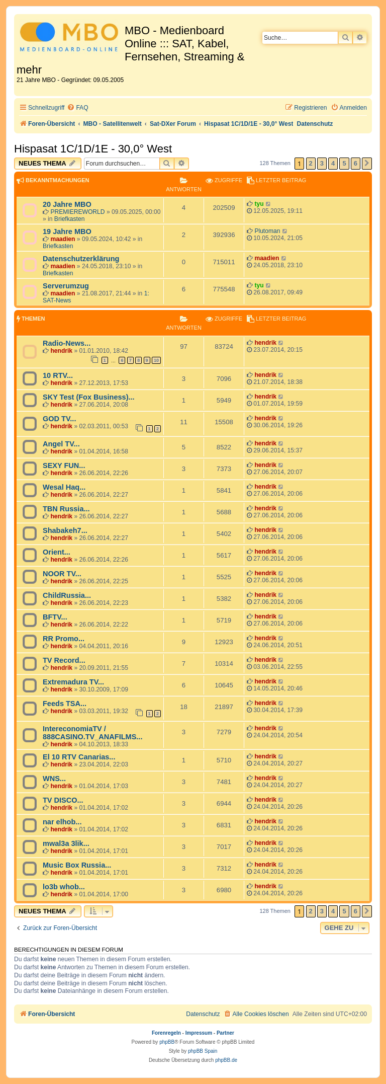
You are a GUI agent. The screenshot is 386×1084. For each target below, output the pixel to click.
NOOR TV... (62, 574)
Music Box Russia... (77, 865)
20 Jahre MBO (67, 204)
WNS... (54, 779)
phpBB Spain (202, 1051)
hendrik (61, 350)
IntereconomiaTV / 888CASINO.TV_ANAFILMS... (92, 733)
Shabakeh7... (65, 530)
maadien (62, 239)
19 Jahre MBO (67, 231)
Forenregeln (166, 1033)
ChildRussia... (67, 595)
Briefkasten (69, 218)
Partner (225, 1033)
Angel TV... (61, 444)
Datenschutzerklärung (81, 259)
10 (156, 360)
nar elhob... (62, 822)
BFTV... (55, 617)
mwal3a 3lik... (66, 843)
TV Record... (64, 660)
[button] (367, 164)
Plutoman (267, 231)
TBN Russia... (66, 509)
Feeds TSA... (64, 704)
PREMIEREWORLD (77, 211)
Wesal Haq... (64, 487)
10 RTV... (58, 375)
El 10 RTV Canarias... (79, 757)
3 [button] (322, 163)
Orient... (56, 552)
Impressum (198, 1033)
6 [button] (355, 163)
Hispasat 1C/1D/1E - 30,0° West (93, 148)
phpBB (166, 1042)
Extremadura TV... (73, 682)
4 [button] (333, 163)
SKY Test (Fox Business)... (89, 397)
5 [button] (344, 163)
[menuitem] (77, 108)
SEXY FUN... (64, 465)
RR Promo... (63, 639)
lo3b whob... (64, 887)
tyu (258, 203)
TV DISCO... (63, 800)
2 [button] (311, 163)
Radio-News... (66, 343)
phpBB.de (226, 1060)
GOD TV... (59, 419)
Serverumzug (66, 286)
